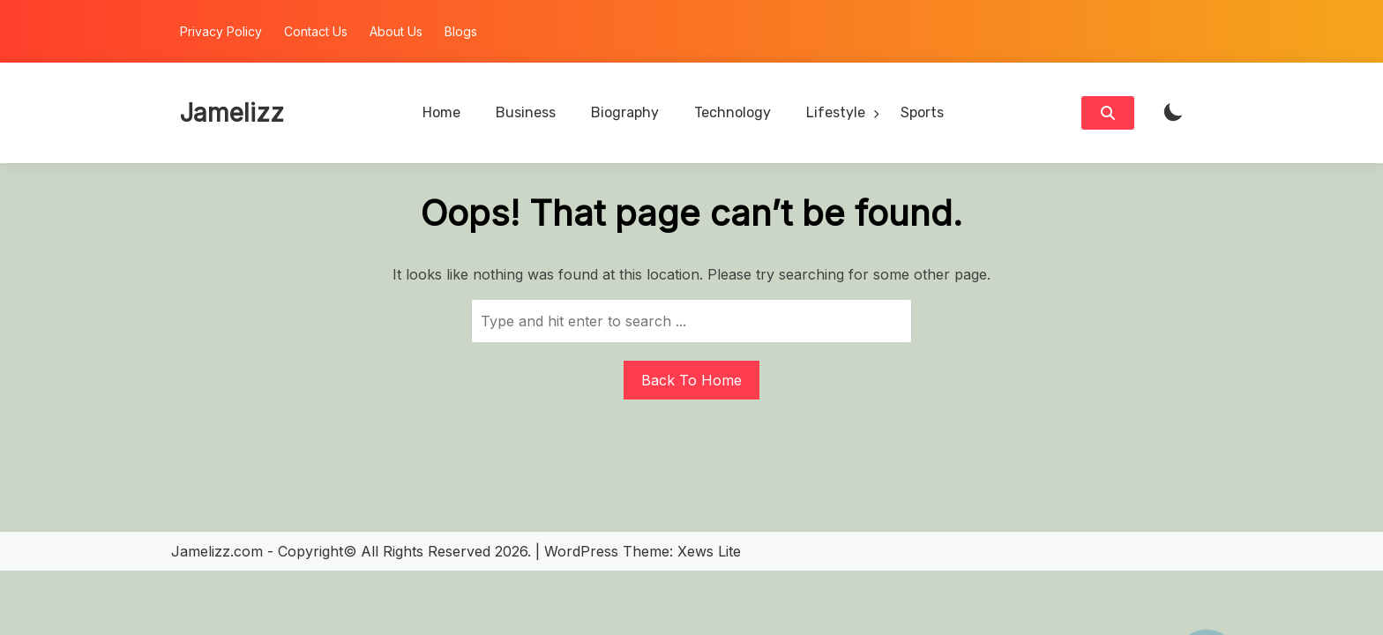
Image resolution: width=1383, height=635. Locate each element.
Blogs (461, 31)
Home (441, 112)
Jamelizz (232, 113)
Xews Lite (709, 551)
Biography (625, 112)
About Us (396, 31)
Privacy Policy (221, 31)
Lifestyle (835, 112)
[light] (1173, 113)
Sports (922, 112)
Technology (732, 112)
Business (526, 112)
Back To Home (691, 380)
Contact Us (316, 31)
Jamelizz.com (217, 551)
